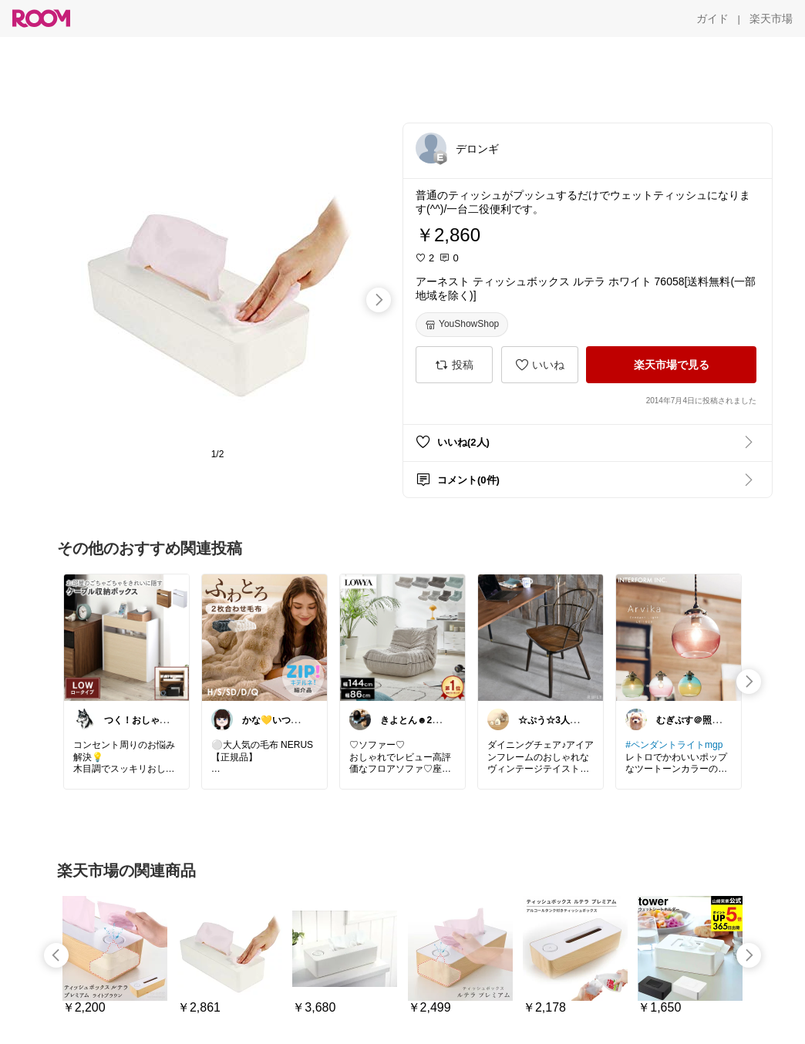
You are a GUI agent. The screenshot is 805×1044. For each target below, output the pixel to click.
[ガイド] (712, 18)
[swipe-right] (378, 300)
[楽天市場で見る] (671, 364)
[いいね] (539, 364)
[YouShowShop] (462, 324)
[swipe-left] (56, 955)
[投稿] (454, 364)
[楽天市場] (771, 18)
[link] (126, 636)
